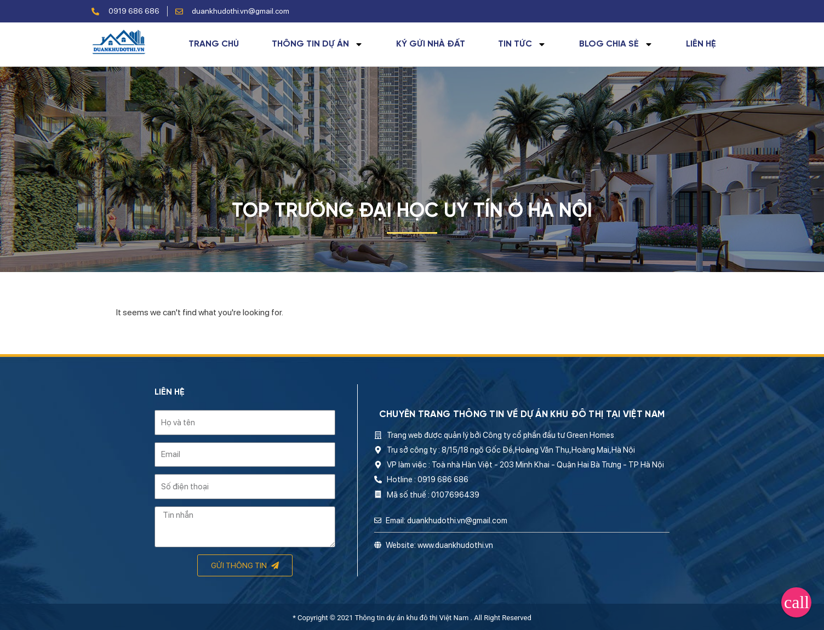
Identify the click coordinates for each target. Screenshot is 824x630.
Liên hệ (701, 44)
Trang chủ (213, 44)
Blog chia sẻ (616, 44)
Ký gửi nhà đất (430, 44)
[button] (796, 602)
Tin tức (522, 44)
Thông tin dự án (317, 44)
